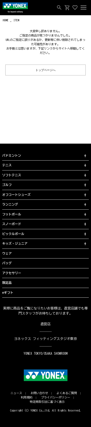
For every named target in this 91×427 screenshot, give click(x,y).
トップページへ (45, 70)
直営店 (46, 324)
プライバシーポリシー (55, 397)
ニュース (16, 392)
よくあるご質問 (67, 392)
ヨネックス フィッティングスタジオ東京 (45, 338)
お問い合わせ (39, 392)
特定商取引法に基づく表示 (47, 401)
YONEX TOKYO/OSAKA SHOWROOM (46, 353)
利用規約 (27, 397)
